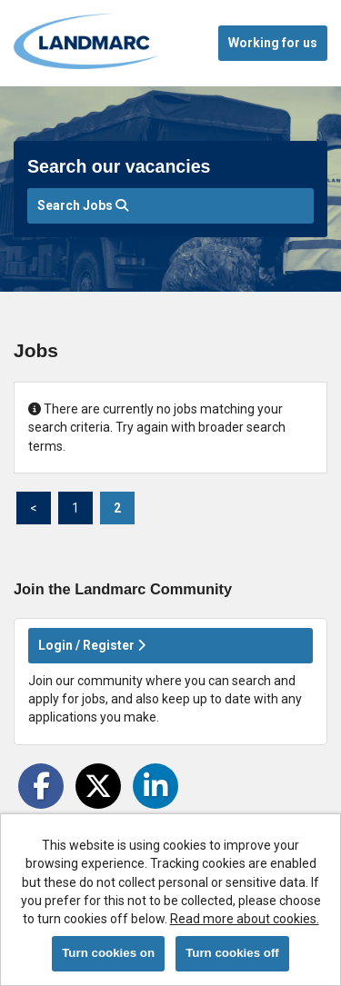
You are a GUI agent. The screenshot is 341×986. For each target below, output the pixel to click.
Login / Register (91, 645)
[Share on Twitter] (98, 786)
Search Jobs (82, 205)
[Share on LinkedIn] (155, 786)
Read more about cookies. (244, 918)
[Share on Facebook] (41, 786)
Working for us (272, 42)
